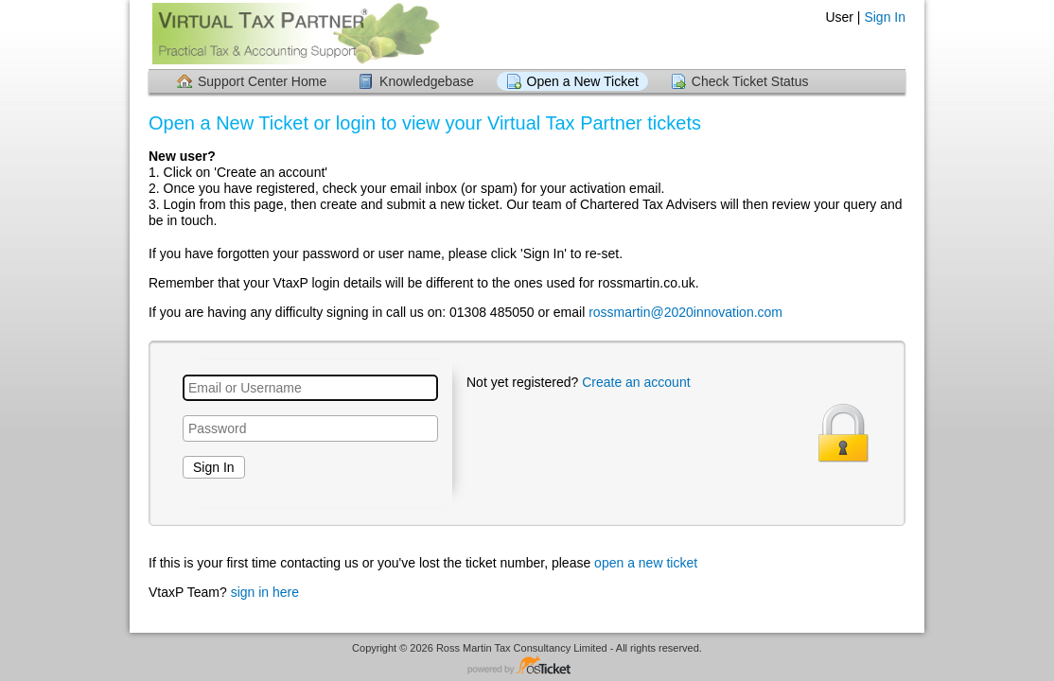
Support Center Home (262, 81)
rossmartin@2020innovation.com (685, 312)
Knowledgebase (426, 81)
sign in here (265, 592)
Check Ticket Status (750, 81)
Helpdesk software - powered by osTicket (527, 666)
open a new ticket (645, 562)
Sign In (884, 17)
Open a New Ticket (583, 81)
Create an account (636, 382)
